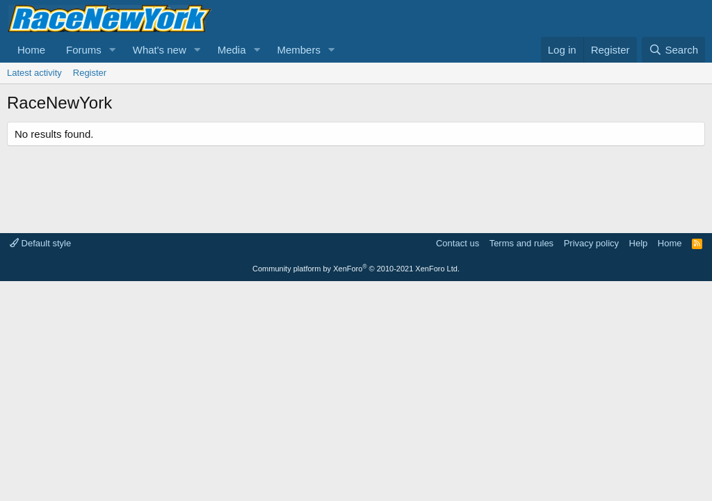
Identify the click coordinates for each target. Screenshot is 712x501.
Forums (84, 50)
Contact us (457, 243)
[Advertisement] (356, 188)
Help (638, 243)
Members (299, 50)
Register (89, 72)
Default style (40, 243)
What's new (159, 50)
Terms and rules (521, 243)
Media (232, 50)
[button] (112, 50)
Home (31, 50)
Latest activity (34, 72)
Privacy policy (591, 243)
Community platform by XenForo (356, 268)
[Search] (673, 50)
